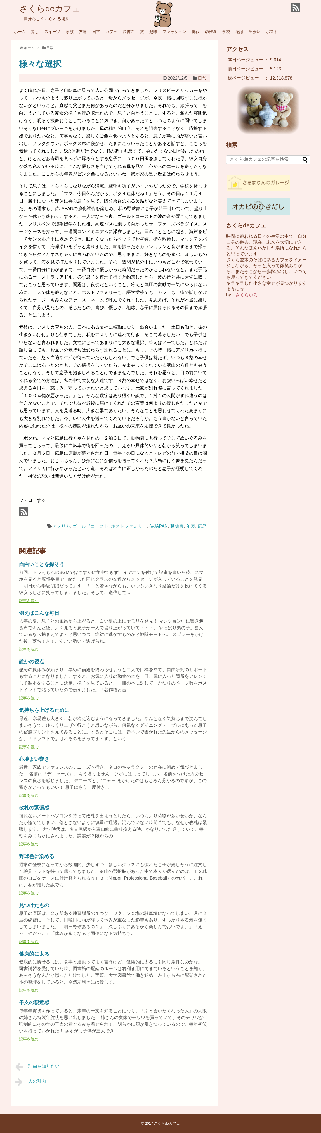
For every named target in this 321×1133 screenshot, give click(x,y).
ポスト (272, 31)
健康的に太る (34, 954)
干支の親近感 (34, 1002)
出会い (255, 31)
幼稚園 (211, 31)
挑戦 (195, 31)
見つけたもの (34, 905)
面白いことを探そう (41, 564)
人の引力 (30, 1081)
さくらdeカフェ (50, 8)
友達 (83, 31)
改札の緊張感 (34, 808)
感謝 (239, 31)
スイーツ (52, 31)
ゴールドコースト (90, 526)
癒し (35, 31)
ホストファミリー (129, 526)
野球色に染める (36, 856)
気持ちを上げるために (44, 710)
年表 (190, 526)
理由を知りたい (37, 1066)
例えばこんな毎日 (39, 613)
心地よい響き (34, 759)
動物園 (177, 526)
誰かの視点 (31, 661)
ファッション (174, 31)
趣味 (153, 31)
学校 (226, 31)
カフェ (111, 31)
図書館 (128, 31)
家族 (70, 31)
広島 (202, 526)
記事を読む (29, 600)
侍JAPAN (158, 526)
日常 (96, 31)
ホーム (20, 31)
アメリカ (61, 526)
